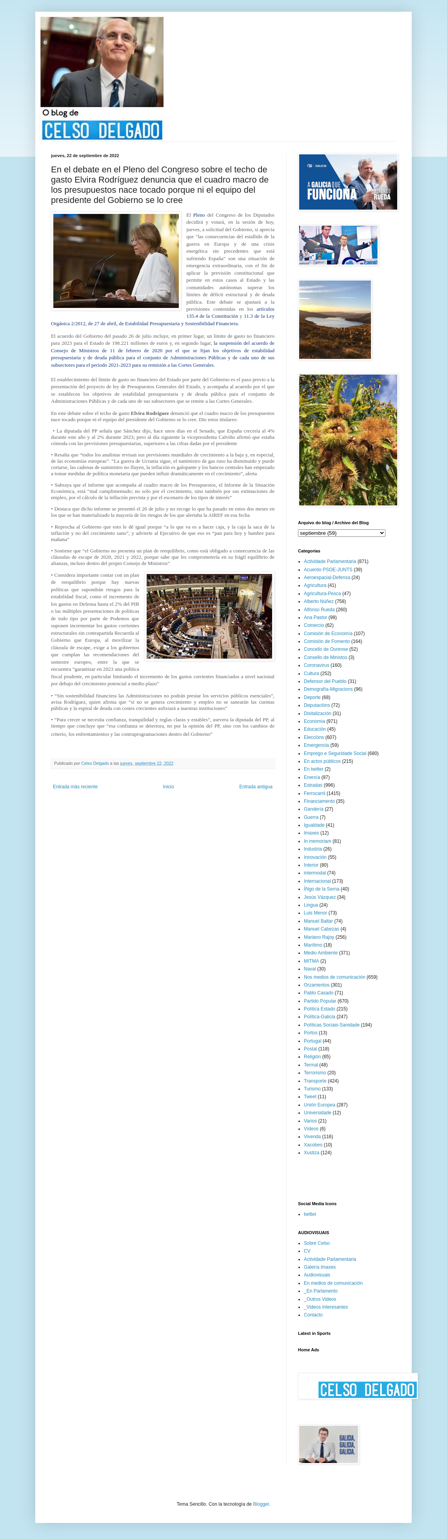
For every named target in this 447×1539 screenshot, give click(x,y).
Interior (311, 865)
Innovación (315, 857)
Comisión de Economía (328, 633)
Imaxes (311, 833)
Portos (311, 1033)
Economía (314, 721)
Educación (315, 729)
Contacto (313, 1315)
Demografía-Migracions (328, 689)
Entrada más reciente (75, 786)
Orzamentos (316, 985)
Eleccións (314, 737)
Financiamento (319, 801)
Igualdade (314, 825)
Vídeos (311, 1129)
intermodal (315, 873)
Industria (313, 849)
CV (307, 1251)
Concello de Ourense (326, 649)
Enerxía (312, 777)
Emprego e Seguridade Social (335, 753)
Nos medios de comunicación (334, 977)
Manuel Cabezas (321, 929)
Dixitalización (317, 713)
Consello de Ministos (325, 657)
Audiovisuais (317, 1275)
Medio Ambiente (321, 953)
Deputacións (317, 705)
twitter (310, 1214)
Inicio (168, 786)
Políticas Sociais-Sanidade (332, 1025)
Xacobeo (313, 1145)
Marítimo (313, 945)
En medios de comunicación (333, 1283)
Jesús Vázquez (320, 897)
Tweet (310, 1096)
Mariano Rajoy (319, 937)
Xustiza (311, 1152)
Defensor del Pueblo (325, 681)
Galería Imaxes (320, 1267)
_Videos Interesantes (326, 1307)
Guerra (311, 817)
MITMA (311, 961)
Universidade (317, 1112)
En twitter (313, 769)
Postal (310, 1049)
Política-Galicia (319, 1016)
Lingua (311, 905)
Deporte (312, 697)
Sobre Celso (317, 1243)
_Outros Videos (320, 1299)
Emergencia (316, 745)
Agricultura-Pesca (322, 593)
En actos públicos (322, 761)
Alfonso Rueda (319, 609)
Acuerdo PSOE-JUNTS (328, 569)
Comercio (314, 625)
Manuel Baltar (318, 921)
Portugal (313, 1041)
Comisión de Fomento (327, 641)
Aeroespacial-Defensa (327, 577)
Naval (310, 969)
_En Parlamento (321, 1291)
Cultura (311, 673)
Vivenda (312, 1136)
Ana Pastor (315, 617)
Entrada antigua (256, 786)
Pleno (199, 215)
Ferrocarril (314, 793)
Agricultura (315, 585)
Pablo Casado (318, 993)
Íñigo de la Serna (322, 889)
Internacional (317, 881)
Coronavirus (316, 665)
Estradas (313, 785)
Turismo (312, 1089)
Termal (311, 1065)
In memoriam (317, 841)
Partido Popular (320, 1001)
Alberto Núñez (319, 601)
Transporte (315, 1081)
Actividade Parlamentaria (330, 561)
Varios (310, 1121)
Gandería (313, 809)
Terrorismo (315, 1072)
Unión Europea (319, 1105)
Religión (312, 1056)
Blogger (261, 1504)
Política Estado (319, 1009)
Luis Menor (315, 913)
